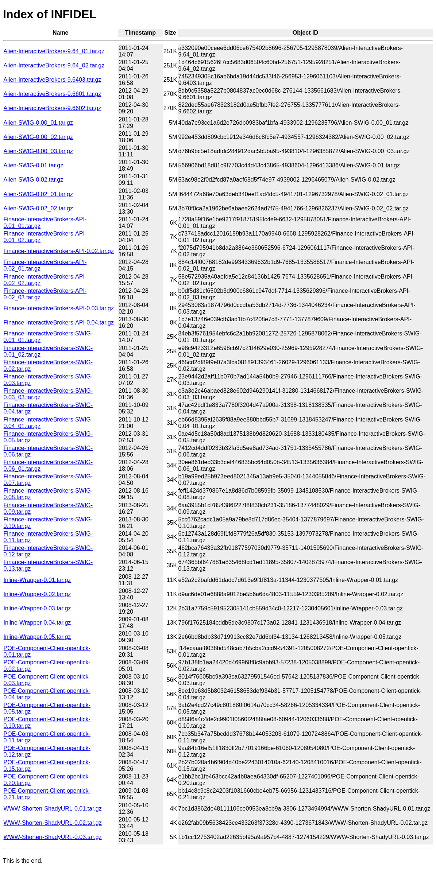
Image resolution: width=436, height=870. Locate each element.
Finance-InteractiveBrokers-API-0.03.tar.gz (59, 308)
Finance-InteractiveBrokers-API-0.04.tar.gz (59, 322)
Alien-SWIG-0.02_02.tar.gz (38, 208)
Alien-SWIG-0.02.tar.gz (33, 179)
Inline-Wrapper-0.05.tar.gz (37, 637)
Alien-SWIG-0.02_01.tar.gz (38, 194)
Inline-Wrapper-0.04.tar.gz (37, 623)
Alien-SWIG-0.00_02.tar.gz (38, 137)
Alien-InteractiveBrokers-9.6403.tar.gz (52, 80)
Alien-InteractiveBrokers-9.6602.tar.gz (52, 108)
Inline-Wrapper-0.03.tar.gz (37, 608)
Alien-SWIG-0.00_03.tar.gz (38, 151)
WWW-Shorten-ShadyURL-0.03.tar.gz (53, 837)
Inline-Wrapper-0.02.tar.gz (37, 594)
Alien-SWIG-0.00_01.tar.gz (38, 123)
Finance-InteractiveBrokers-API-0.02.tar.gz (59, 251)
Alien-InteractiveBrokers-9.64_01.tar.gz (54, 51)
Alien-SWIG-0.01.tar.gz (33, 165)
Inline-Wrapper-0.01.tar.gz (37, 580)
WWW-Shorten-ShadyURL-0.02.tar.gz (53, 823)
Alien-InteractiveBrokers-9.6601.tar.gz (52, 94)
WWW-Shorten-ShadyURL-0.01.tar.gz (53, 808)
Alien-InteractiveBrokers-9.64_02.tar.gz (54, 65)
